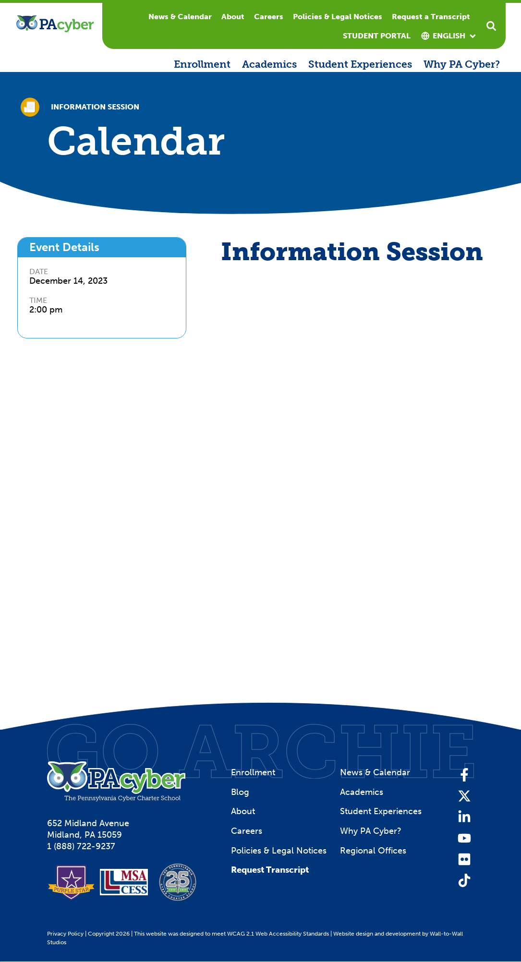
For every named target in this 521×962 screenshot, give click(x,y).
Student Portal (377, 35)
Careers (268, 16)
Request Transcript (270, 870)
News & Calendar (180, 16)
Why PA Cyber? (462, 64)
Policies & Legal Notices (337, 16)
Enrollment (202, 64)
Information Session (95, 107)
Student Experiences (360, 64)
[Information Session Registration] (348, 462)
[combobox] (449, 36)
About (232, 16)
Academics (269, 64)
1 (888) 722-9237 (81, 846)
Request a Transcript (431, 16)
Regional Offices (373, 850)
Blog (240, 792)
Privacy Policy (65, 933)
